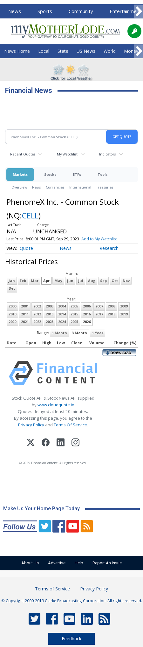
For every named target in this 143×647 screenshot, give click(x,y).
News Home (17, 51)
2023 (49, 321)
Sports (44, 11)
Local (43, 51)
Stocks (50, 174)
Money (131, 51)
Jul (80, 280)
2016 (87, 314)
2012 (37, 314)
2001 (25, 306)
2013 (49, 314)
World (110, 51)
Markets (20, 174)
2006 (87, 306)
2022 (37, 321)
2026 (87, 321)
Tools (102, 174)
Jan (12, 280)
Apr (46, 280)
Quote (26, 248)
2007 (99, 306)
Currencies (55, 187)
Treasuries (104, 187)
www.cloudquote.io (55, 405)
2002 (37, 306)
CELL (30, 215)
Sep (103, 280)
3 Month (79, 332)
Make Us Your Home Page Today (41, 509)
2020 (12, 321)
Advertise (56, 563)
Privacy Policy (31, 425)
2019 (124, 314)
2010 (12, 314)
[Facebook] (45, 443)
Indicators (107, 154)
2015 (74, 314)
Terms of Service (52, 589)
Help (79, 563)
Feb (23, 280)
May (58, 280)
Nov (126, 280)
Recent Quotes (22, 154)
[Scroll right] (138, 11)
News (14, 11)
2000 (12, 306)
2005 (74, 306)
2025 (74, 321)
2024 (62, 321)
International (80, 187)
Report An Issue (107, 563)
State (63, 51)
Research (109, 248)
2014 (62, 314)
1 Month (59, 332)
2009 (124, 306)
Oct (115, 280)
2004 (62, 306)
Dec (12, 288)
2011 (25, 314)
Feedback (71, 639)
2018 (111, 314)
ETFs (77, 174)
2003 (49, 306)
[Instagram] (75, 443)
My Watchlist (67, 154)
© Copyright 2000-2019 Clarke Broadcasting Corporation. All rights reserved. (71, 600)
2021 (25, 321)
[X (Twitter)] (30, 443)
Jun (70, 280)
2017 (99, 314)
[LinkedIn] (60, 443)
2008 (111, 306)
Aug (91, 280)
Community (81, 11)
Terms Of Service (70, 425)
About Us (30, 563)
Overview (19, 187)
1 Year (97, 332)
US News (86, 51)
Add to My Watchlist (99, 239)
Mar (34, 280)
